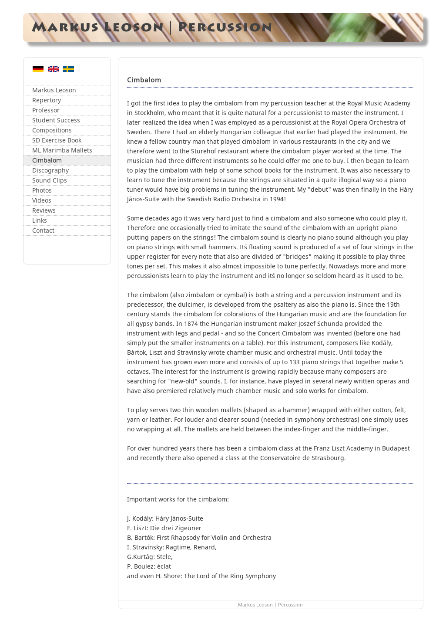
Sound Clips (49, 180)
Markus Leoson (54, 90)
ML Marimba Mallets (62, 150)
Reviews (44, 210)
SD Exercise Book (56, 140)
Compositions (52, 130)
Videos (41, 200)
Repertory (46, 100)
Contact (43, 230)
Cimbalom (47, 160)
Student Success (56, 120)
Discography (50, 170)
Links (39, 220)
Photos (42, 190)
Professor (46, 110)
